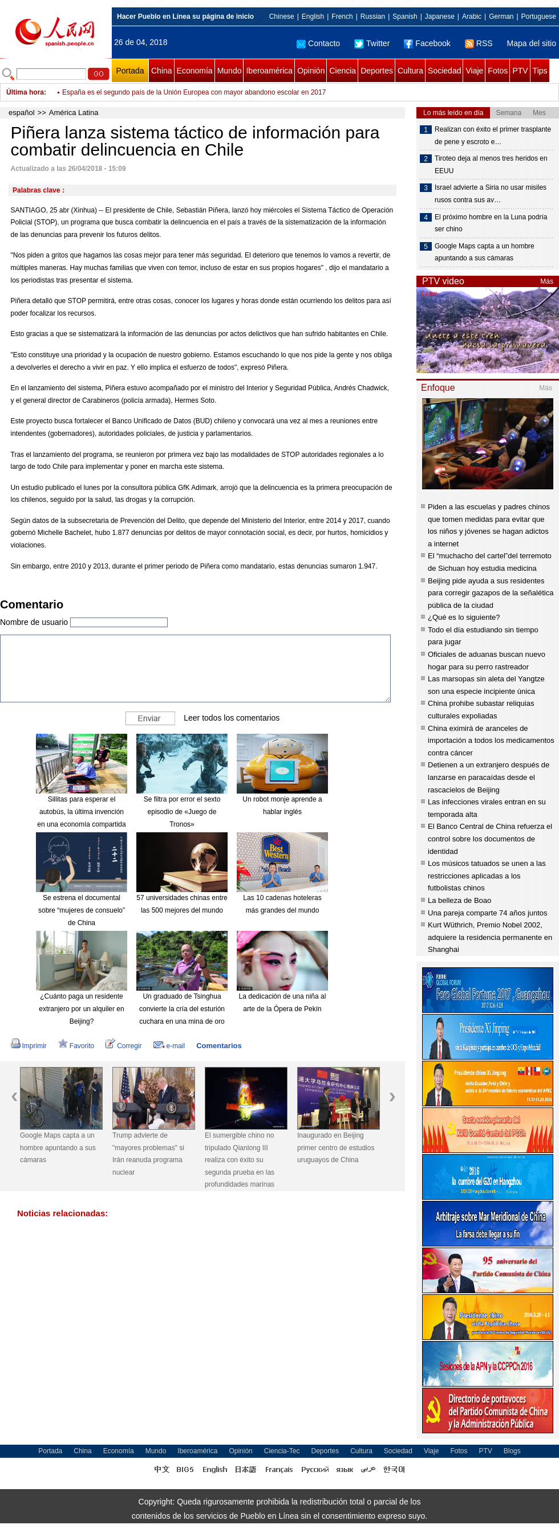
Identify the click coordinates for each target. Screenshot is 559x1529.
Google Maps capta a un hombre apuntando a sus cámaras (58, 1147)
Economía (195, 70)
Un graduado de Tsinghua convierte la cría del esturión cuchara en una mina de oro (182, 1008)
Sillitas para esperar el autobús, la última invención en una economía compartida (81, 811)
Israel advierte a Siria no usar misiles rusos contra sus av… (490, 193)
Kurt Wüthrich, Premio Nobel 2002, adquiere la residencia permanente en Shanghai (490, 937)
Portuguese (538, 17)
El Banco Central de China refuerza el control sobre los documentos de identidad (490, 838)
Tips (540, 70)
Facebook (427, 43)
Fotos (498, 70)
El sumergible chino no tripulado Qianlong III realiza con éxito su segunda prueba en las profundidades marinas (239, 1159)
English (313, 17)
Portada (130, 70)
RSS (479, 43)
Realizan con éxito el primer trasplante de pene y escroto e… (493, 135)
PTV (520, 70)
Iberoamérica (269, 70)
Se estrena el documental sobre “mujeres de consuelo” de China (81, 910)
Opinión (311, 70)
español (22, 112)
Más (546, 281)
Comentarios (218, 1045)
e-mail (169, 1046)
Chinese (281, 17)
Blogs (512, 1451)
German (501, 17)
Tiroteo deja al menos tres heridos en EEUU (491, 164)
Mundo (229, 70)
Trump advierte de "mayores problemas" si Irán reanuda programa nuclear (148, 1153)
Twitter (372, 43)
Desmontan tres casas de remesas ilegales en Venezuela (149, 88)
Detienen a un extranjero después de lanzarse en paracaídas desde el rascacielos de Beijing (488, 777)
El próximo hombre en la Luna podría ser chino (491, 223)
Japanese (440, 17)
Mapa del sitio (531, 43)
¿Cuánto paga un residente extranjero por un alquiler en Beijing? (81, 1008)
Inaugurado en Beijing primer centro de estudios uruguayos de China (335, 1147)
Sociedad (444, 70)
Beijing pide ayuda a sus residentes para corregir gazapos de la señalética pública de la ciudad (490, 593)
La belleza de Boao (459, 900)
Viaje (474, 70)
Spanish (404, 17)
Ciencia (342, 70)
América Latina (74, 112)
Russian (372, 17)
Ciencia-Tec (282, 1451)
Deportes (376, 70)
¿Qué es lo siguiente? (464, 617)
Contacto (318, 43)
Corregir (123, 1046)
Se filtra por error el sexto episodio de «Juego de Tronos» (182, 811)
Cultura (410, 70)
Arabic (471, 17)
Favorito (76, 1046)
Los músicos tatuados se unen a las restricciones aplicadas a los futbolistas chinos (487, 875)
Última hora (25, 92)
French (342, 17)
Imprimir (29, 1046)
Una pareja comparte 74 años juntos (488, 913)
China (161, 70)
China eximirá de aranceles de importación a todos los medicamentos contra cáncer (491, 740)
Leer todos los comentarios (232, 717)
